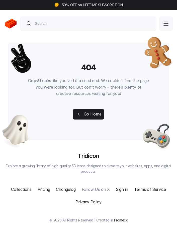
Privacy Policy (88, 201)
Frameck (121, 220)
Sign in (122, 189)
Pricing (44, 189)
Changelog (65, 189)
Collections (21, 189)
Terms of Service (150, 189)
